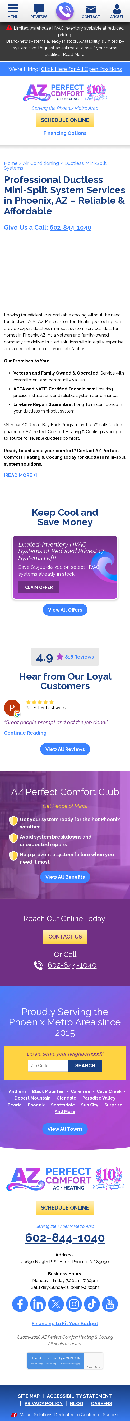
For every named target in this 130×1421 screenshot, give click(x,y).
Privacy (90, 1367)
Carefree (81, 1091)
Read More (73, 54)
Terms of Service (68, 1363)
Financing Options (65, 133)
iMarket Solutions (35, 1414)
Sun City (89, 1104)
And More (65, 1111)
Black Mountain (48, 1091)
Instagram (74, 1304)
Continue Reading (25, 733)
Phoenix (36, 1104)
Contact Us (65, 937)
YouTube (110, 1304)
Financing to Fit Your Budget (65, 1323)
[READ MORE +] (20, 475)
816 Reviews (79, 657)
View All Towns (65, 1129)
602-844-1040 (65, 11)
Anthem (17, 1091)
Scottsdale (63, 1104)
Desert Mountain (32, 1098)
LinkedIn (38, 1304)
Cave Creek (109, 1091)
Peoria (15, 1104)
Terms (97, 1367)
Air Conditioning (41, 163)
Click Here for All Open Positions (81, 69)
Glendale (66, 1098)
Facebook (20, 1304)
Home (11, 163)
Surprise (113, 1104)
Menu (13, 17)
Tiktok (92, 1304)
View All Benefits (65, 877)
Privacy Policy (50, 1363)
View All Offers (65, 610)
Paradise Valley (98, 1098)
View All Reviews (65, 749)
